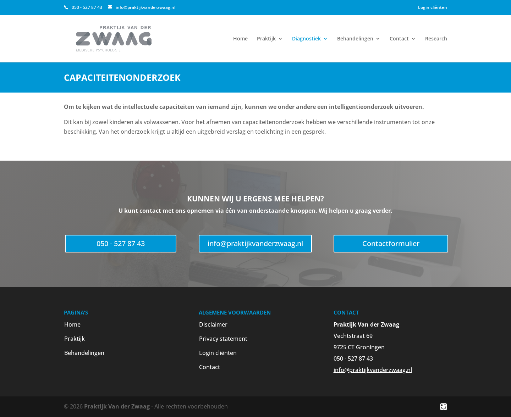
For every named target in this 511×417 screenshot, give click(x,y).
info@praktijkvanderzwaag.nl (255, 243)
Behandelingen (355, 39)
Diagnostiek (306, 39)
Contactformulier (390, 243)
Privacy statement (223, 339)
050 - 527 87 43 (121, 243)
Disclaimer (213, 324)
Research (436, 39)
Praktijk (266, 39)
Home (240, 39)
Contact (399, 39)
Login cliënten (432, 7)
